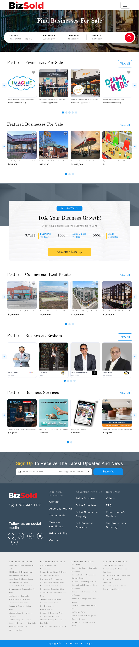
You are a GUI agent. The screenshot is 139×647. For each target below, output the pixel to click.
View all (125, 63)
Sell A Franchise (86, 505)
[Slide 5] (76, 112)
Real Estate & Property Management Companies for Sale (22, 589)
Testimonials (57, 515)
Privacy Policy (58, 533)
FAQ (109, 505)
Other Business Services (115, 566)
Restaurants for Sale (19, 596)
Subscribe (108, 471)
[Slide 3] (69, 112)
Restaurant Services (113, 589)
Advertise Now (69, 252)
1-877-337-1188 (25, 505)
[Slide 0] (68, 442)
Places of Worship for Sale (85, 582)
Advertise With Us (69, 208)
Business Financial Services (116, 576)
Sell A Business (86, 498)
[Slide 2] (66, 112)
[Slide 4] (73, 112)
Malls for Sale (78, 612)
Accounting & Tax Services (116, 586)
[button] (50, 37)
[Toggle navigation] (125, 5)
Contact (54, 501)
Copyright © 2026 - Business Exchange (69, 643)
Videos (110, 498)
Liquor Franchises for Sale (53, 627)
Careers (54, 540)
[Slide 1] (63, 112)
